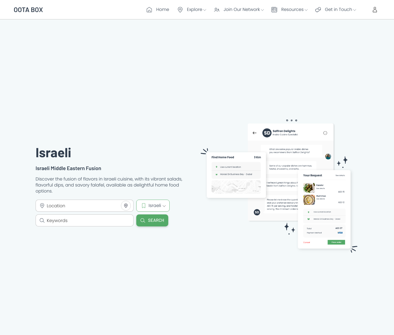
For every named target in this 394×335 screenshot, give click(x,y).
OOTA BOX (28, 9)
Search (152, 220)
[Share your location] (126, 206)
